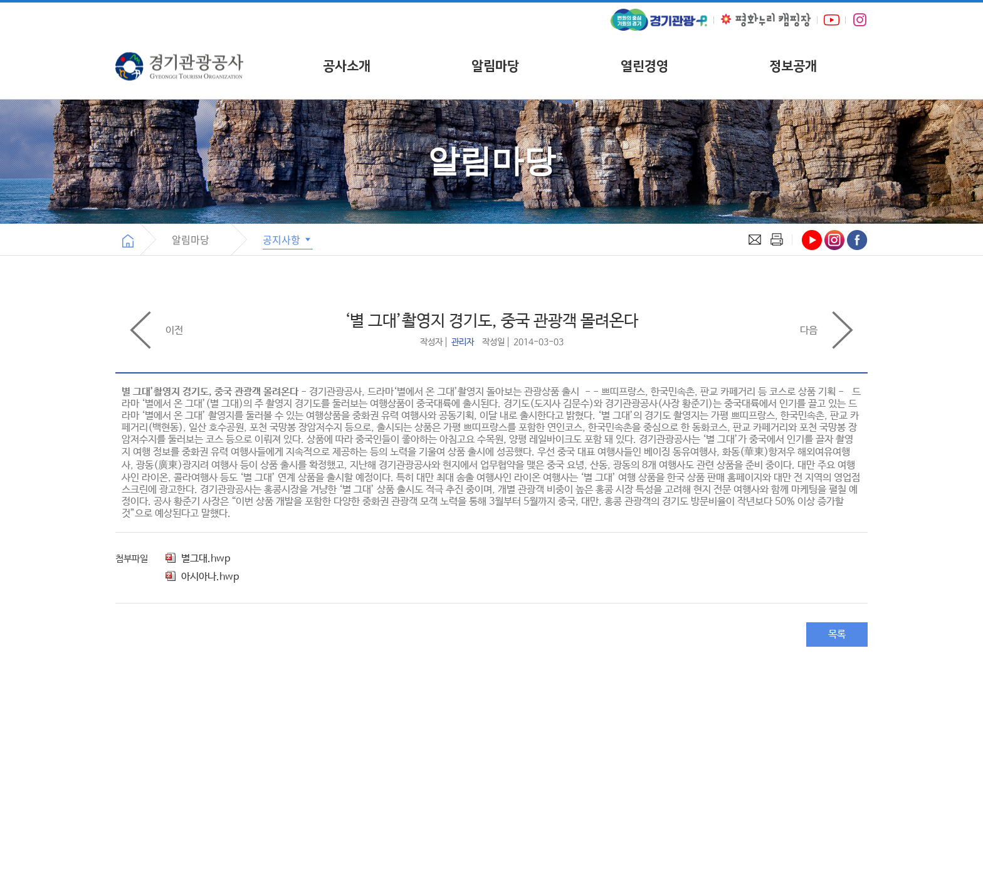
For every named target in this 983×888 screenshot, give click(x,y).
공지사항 (288, 239)
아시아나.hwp (202, 577)
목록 (837, 634)
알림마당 (495, 66)
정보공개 (793, 66)
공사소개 (347, 66)
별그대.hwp (198, 559)
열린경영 (644, 66)
